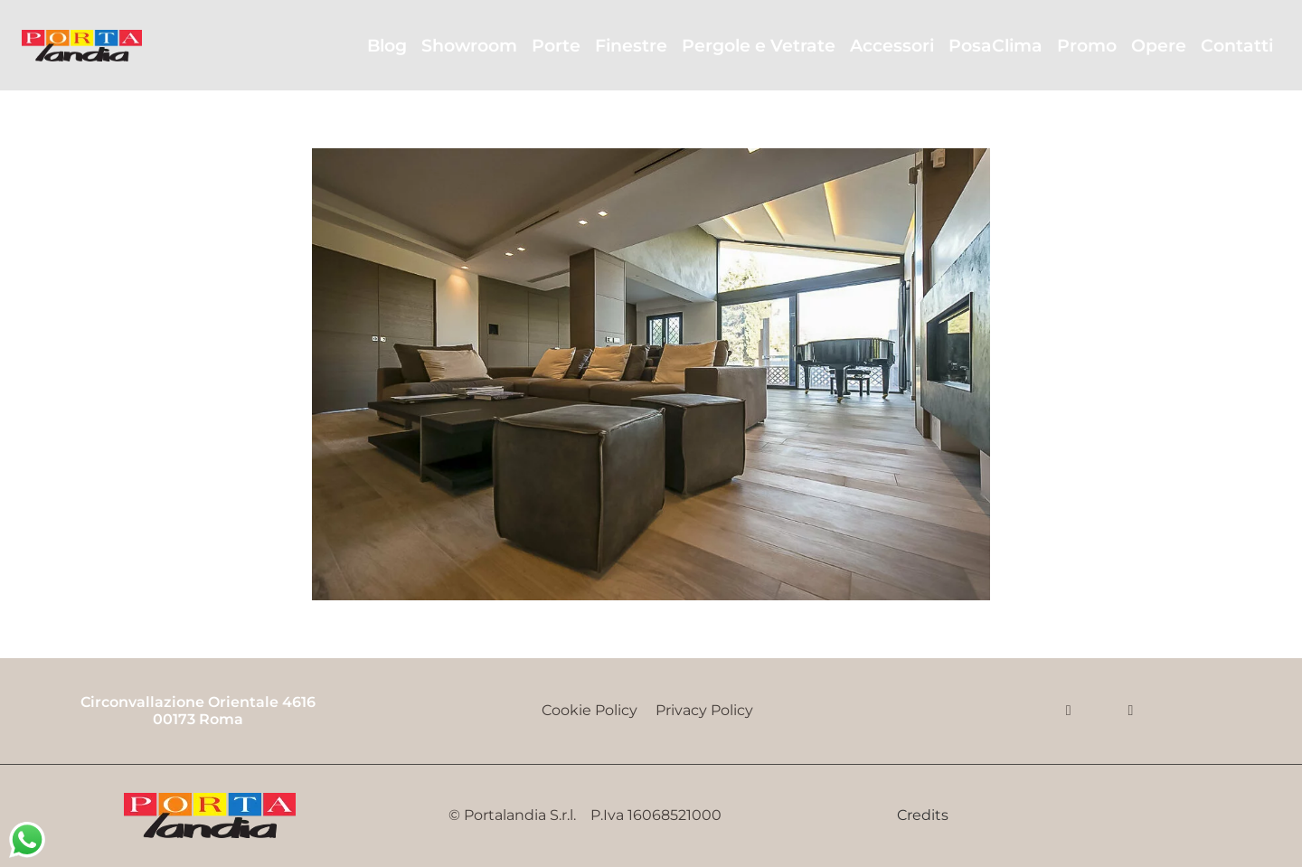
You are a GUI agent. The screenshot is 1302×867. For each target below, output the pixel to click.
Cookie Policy (589, 710)
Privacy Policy (708, 710)
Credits (922, 815)
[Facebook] (1069, 711)
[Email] (1130, 711)
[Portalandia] (82, 45)
